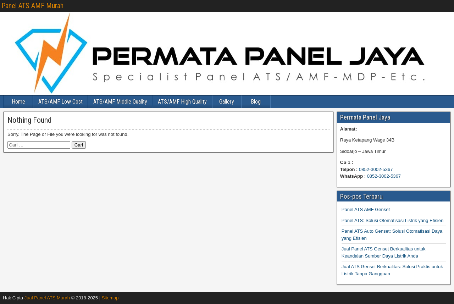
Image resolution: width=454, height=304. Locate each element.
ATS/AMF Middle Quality (120, 101)
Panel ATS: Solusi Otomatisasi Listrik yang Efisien (392, 220)
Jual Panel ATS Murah (47, 297)
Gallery (226, 101)
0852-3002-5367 (376, 169)
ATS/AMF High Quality (182, 101)
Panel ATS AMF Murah (32, 5)
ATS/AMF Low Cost (60, 101)
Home (18, 101)
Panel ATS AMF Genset (366, 209)
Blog (256, 101)
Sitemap (110, 297)
